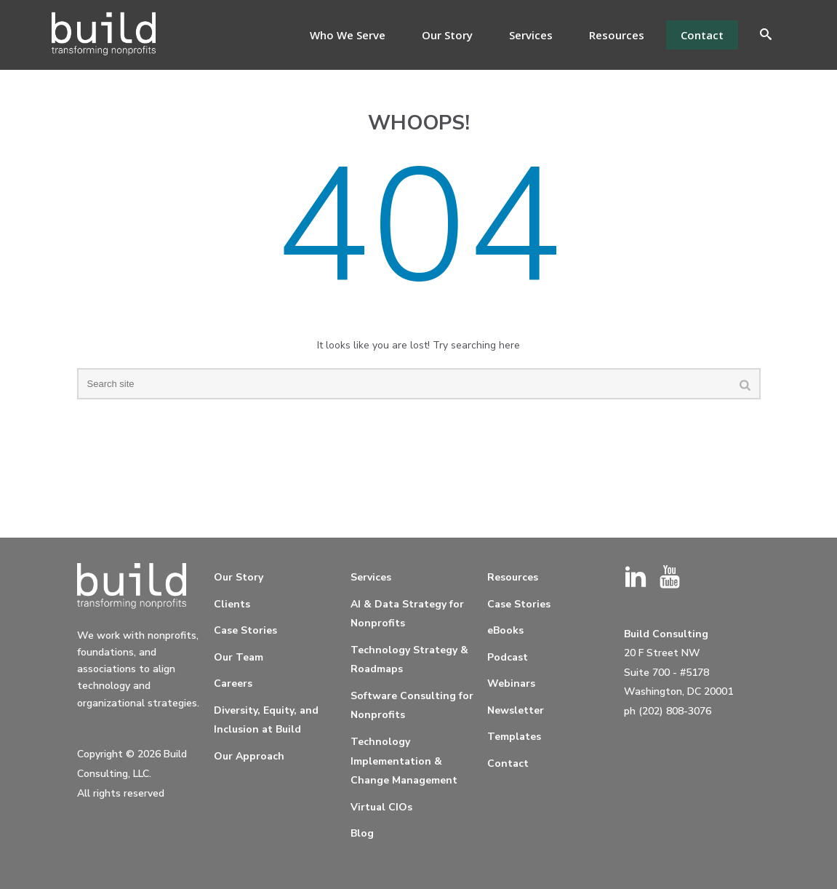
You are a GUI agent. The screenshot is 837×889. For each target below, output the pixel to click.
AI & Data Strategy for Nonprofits (407, 614)
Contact (702, 35)
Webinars (511, 683)
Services (531, 35)
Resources (616, 35)
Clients (232, 604)
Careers (233, 683)
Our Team (238, 657)
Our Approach (249, 756)
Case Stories (245, 630)
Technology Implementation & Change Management (404, 761)
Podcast (507, 657)
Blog (362, 833)
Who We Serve (347, 35)
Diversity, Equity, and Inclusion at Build (266, 720)
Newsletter (515, 710)
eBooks (505, 630)
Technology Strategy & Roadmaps (409, 660)
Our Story (447, 35)
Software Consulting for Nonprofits (412, 705)
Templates (514, 737)
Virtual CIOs (381, 807)
